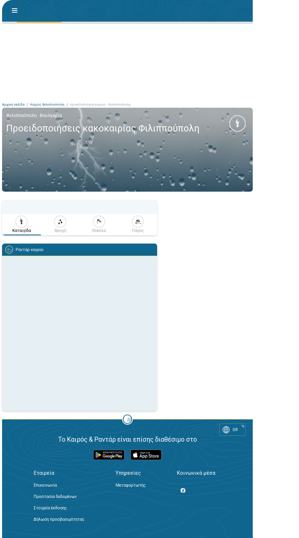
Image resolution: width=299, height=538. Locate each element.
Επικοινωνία (45, 485)
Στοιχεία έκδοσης (50, 507)
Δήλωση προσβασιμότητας (59, 519)
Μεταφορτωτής (131, 485)
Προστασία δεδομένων (55, 496)
